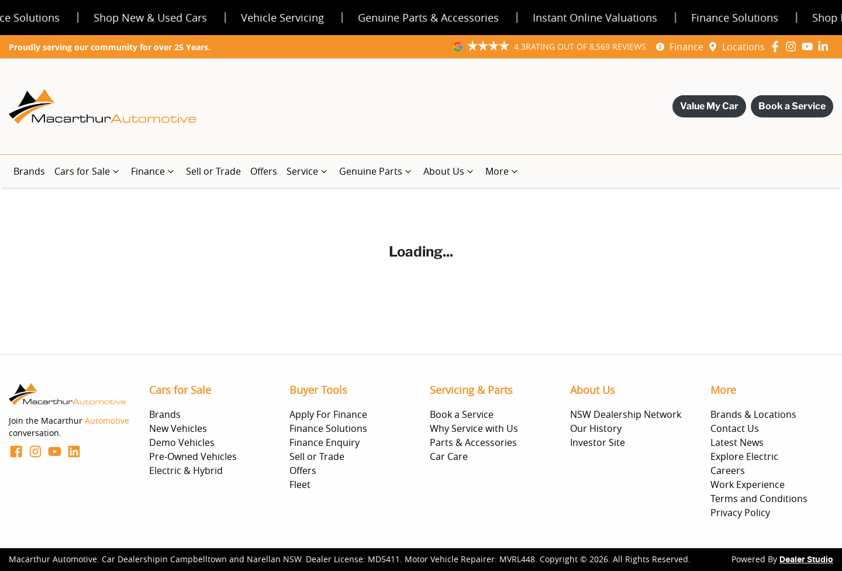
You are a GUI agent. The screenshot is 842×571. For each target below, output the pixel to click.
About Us (449, 171)
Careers (727, 470)
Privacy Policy (740, 512)
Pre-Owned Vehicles (193, 456)
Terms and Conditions (759, 498)
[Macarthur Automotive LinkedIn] (825, 46)
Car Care (449, 456)
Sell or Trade (213, 171)
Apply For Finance (328, 414)
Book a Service (792, 106)
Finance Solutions (328, 428)
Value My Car (709, 106)
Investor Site (597, 442)
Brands (29, 171)
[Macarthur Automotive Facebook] (777, 46)
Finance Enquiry (324, 442)
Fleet (299, 484)
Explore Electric (744, 456)
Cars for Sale (88, 171)
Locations (743, 46)
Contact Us (734, 428)
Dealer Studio (806, 560)
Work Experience (747, 484)
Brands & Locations (753, 414)
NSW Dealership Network (625, 414)
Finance (686, 46)
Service (308, 171)
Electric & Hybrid (186, 470)
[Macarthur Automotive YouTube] (809, 46)
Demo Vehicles (182, 442)
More (502, 171)
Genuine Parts (376, 171)
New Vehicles (178, 428)
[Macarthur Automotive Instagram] (793, 46)
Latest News (737, 442)
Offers (263, 171)
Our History (596, 428)
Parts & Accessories (473, 442)
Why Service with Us (474, 428)
